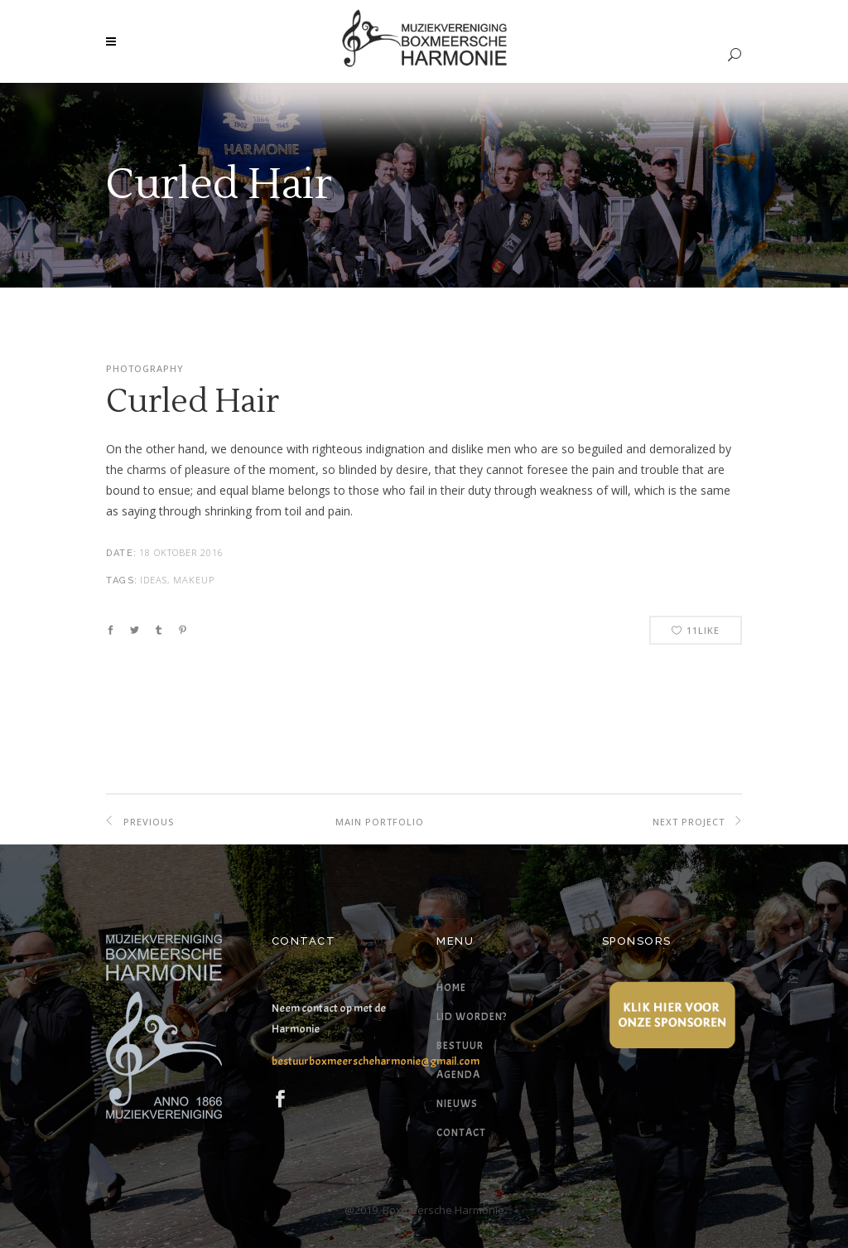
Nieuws (457, 1103)
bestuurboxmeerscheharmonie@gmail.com (375, 1061)
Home (451, 987)
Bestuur (460, 1045)
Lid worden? (471, 1016)
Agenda (458, 1074)
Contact (461, 1132)
